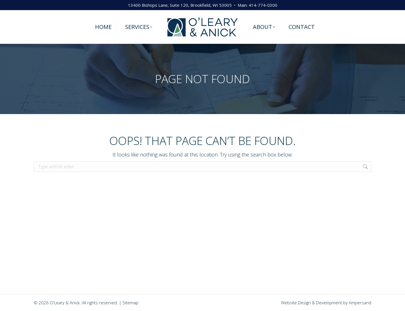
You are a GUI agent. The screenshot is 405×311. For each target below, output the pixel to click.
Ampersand (360, 302)
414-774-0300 (263, 5)
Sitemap (130, 302)
